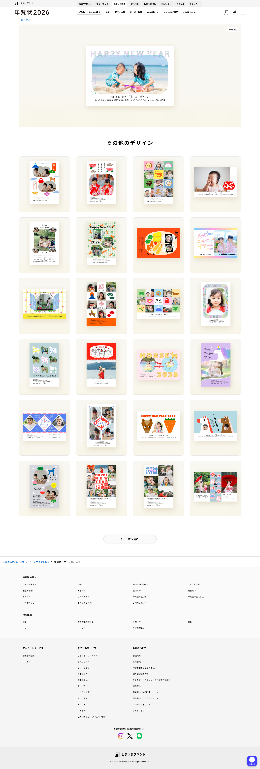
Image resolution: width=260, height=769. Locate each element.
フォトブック (102, 3)
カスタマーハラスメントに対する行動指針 (151, 680)
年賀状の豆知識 (140, 596)
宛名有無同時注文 (86, 622)
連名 (190, 622)
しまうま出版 (150, 3)
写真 (85, 3)
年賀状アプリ (28, 602)
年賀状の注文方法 (196, 596)
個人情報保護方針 (141, 673)
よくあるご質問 (171, 12)
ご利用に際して (140, 602)
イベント (27, 596)
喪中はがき (83, 673)
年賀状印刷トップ (30, 584)
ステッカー (194, 3)
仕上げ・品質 (136, 12)
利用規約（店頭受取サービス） (147, 692)
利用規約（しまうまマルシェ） (147, 698)
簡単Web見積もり (141, 584)
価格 (107, 12)
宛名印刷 (153, 12)
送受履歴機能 (139, 628)
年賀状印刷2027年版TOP (16, 561)
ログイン (27, 661)
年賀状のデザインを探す (89, 12)
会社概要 (137, 655)
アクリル (180, 3)
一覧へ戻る (24, 20)
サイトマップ (139, 710)
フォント (27, 628)
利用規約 (137, 686)
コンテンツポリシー (142, 704)
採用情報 (137, 661)
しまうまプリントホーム (88, 655)
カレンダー (166, 3)
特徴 (25, 622)
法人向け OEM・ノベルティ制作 (92, 716)
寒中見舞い (83, 680)
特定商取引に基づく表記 (144, 667)
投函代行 (137, 590)
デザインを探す (41, 561)
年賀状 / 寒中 (119, 3)
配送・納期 (120, 12)
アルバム (135, 3)
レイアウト (83, 628)
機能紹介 (192, 590)
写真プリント (84, 661)
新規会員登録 (28, 655)
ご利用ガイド (189, 12)
